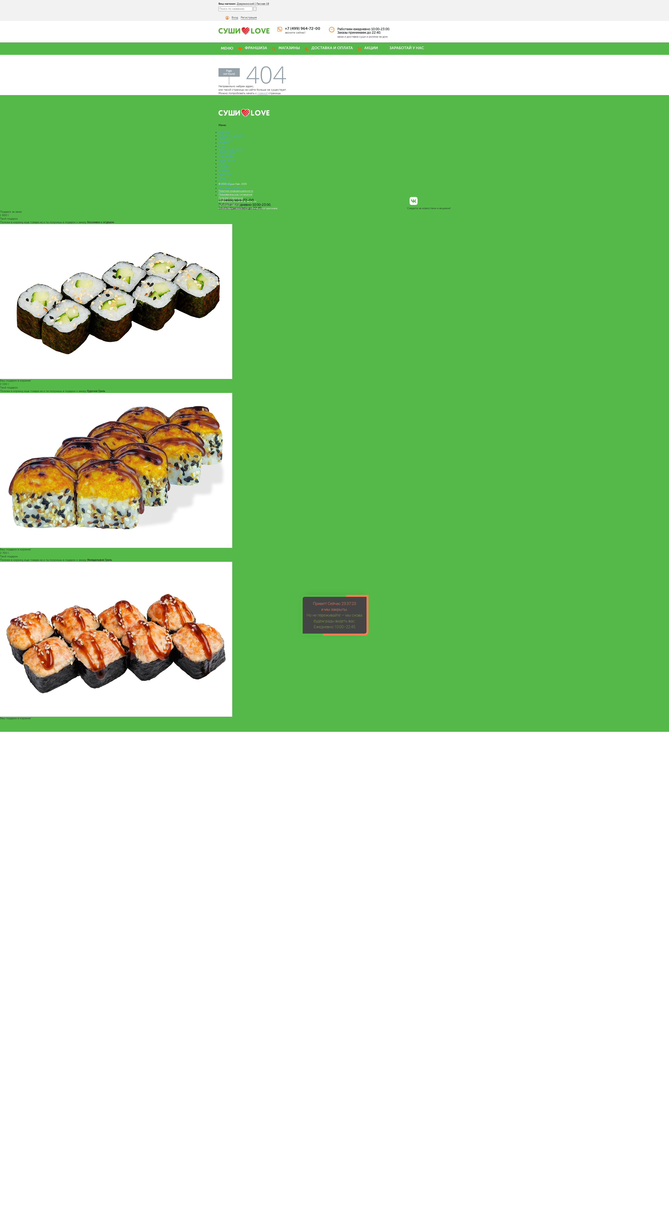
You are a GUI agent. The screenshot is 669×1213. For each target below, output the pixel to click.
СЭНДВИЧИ (226, 156)
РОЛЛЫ (223, 142)
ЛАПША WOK (227, 153)
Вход (235, 17)
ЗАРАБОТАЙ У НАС (406, 48)
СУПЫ (222, 163)
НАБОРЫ (224, 132)
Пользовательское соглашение (235, 194)
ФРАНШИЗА (256, 48)
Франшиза (224, 181)
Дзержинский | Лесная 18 (253, 3)
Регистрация (249, 17)
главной (263, 93)
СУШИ (222, 146)
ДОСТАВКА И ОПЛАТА (332, 48)
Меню (222, 177)
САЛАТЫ (223, 167)
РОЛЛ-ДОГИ (226, 160)
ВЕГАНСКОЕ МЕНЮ (230, 149)
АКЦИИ (371, 48)
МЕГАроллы (225, 139)
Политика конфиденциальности (235, 191)
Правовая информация (230, 198)
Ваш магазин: (227, 3)
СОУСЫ (223, 170)
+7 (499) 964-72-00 (302, 28)
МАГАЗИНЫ (289, 48)
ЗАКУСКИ (224, 174)
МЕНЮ (227, 48)
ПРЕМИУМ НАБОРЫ (231, 135)
